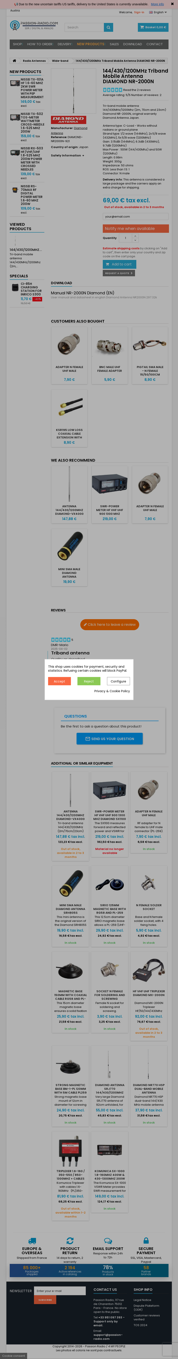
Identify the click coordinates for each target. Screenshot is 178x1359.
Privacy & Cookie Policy (112, 691)
